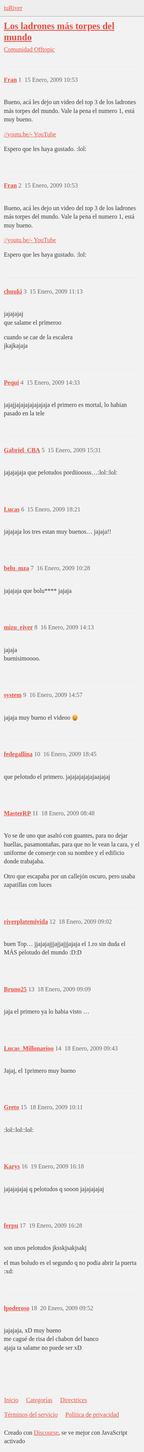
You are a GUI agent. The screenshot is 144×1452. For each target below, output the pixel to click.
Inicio (11, 1400)
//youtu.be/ (17, 134)
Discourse (46, 1432)
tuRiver (13, 8)
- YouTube (43, 134)
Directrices (73, 1400)
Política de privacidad (92, 1414)
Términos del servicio (31, 1414)
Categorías (39, 1400)
